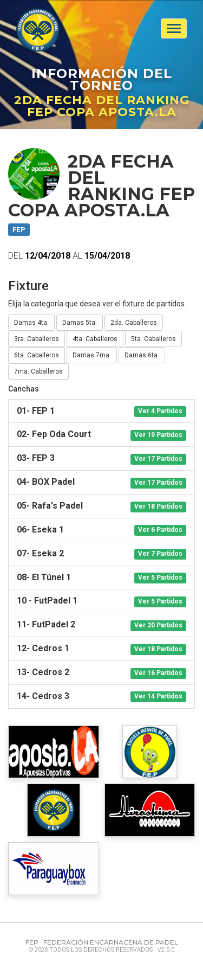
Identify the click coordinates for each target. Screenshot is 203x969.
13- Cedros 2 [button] (101, 672)
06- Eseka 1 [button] (101, 530)
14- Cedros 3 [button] (101, 696)
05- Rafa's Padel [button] (101, 506)
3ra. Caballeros (36, 339)
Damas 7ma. (92, 355)
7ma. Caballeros (38, 371)
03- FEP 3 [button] (101, 458)
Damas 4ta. (31, 322)
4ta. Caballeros (95, 339)
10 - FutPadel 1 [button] (101, 601)
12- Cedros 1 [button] (101, 649)
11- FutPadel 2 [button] (101, 625)
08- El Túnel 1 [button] (101, 578)
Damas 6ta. (142, 355)
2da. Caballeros (133, 322)
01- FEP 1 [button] (101, 411)
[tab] (101, 411)
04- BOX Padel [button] (101, 482)
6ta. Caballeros (36, 355)
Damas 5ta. (79, 322)
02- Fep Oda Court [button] (101, 434)
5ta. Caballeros (153, 339)
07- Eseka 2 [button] (101, 554)
